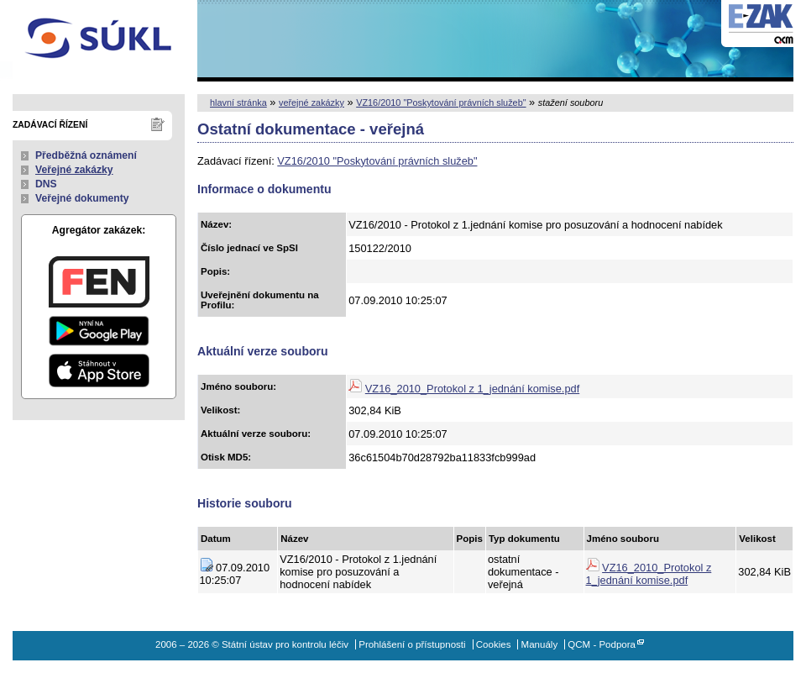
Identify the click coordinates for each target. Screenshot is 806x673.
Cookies (493, 644)
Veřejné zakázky (74, 170)
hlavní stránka (238, 102)
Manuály (539, 644)
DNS (46, 184)
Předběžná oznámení (86, 155)
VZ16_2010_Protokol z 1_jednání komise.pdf (472, 388)
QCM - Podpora (602, 644)
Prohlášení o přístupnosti (412, 644)
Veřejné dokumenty (81, 198)
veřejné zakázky (311, 102)
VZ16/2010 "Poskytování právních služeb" (441, 102)
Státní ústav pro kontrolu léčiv (98, 40)
